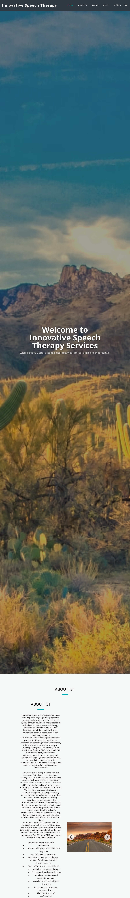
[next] (107, 841)
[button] (126, 5)
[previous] (71, 841)
